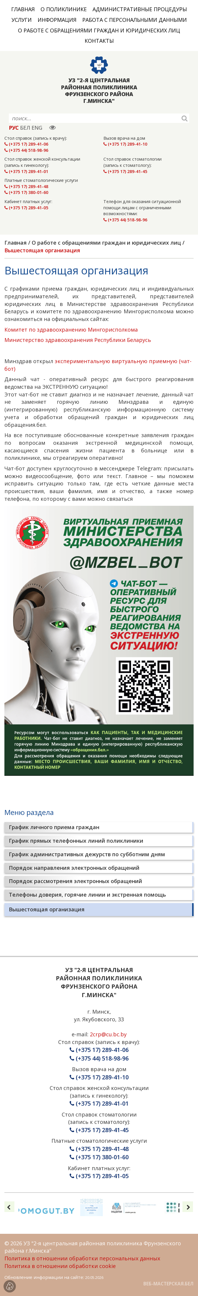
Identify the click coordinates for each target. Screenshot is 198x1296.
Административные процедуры (140, 9)
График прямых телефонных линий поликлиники (76, 840)
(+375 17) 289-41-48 (26, 186)
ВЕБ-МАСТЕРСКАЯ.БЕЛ (168, 1284)
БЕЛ (25, 127)
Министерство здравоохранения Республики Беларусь (77, 339)
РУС (14, 127)
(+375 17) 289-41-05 (26, 207)
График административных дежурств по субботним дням (87, 854)
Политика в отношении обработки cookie (60, 1265)
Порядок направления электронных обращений (74, 867)
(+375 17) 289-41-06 (26, 144)
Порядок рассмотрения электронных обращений (75, 881)
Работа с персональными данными (134, 19)
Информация (57, 19)
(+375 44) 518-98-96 (26, 150)
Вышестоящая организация (47, 909)
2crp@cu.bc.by (108, 1034)
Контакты (99, 40)
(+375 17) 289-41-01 (26, 171)
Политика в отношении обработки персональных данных (82, 1258)
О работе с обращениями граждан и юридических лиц (99, 30)
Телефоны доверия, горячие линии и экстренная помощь (87, 894)
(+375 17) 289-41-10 (125, 144)
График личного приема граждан (54, 827)
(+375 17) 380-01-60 (26, 192)
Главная (23, 9)
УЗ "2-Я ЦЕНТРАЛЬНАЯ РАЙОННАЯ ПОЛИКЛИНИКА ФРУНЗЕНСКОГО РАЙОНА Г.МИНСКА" (99, 90)
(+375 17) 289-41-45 (125, 171)
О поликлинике (64, 9)
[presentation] (9, 1206)
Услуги (21, 19)
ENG (36, 127)
